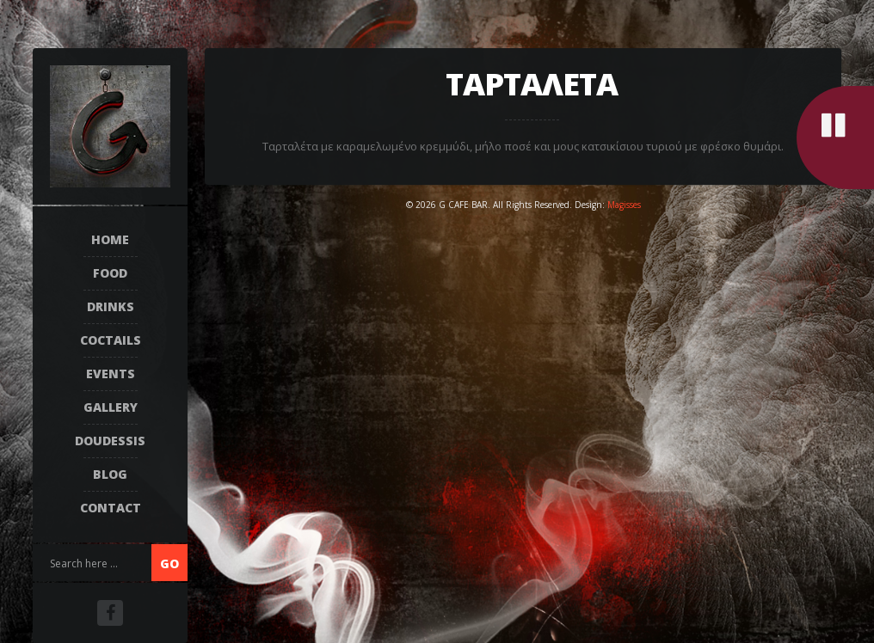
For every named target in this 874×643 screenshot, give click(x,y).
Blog (110, 474)
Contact (110, 507)
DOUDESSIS (110, 440)
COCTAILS (110, 340)
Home (110, 239)
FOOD (110, 273)
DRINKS (110, 306)
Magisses (624, 205)
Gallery (110, 407)
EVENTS (110, 373)
